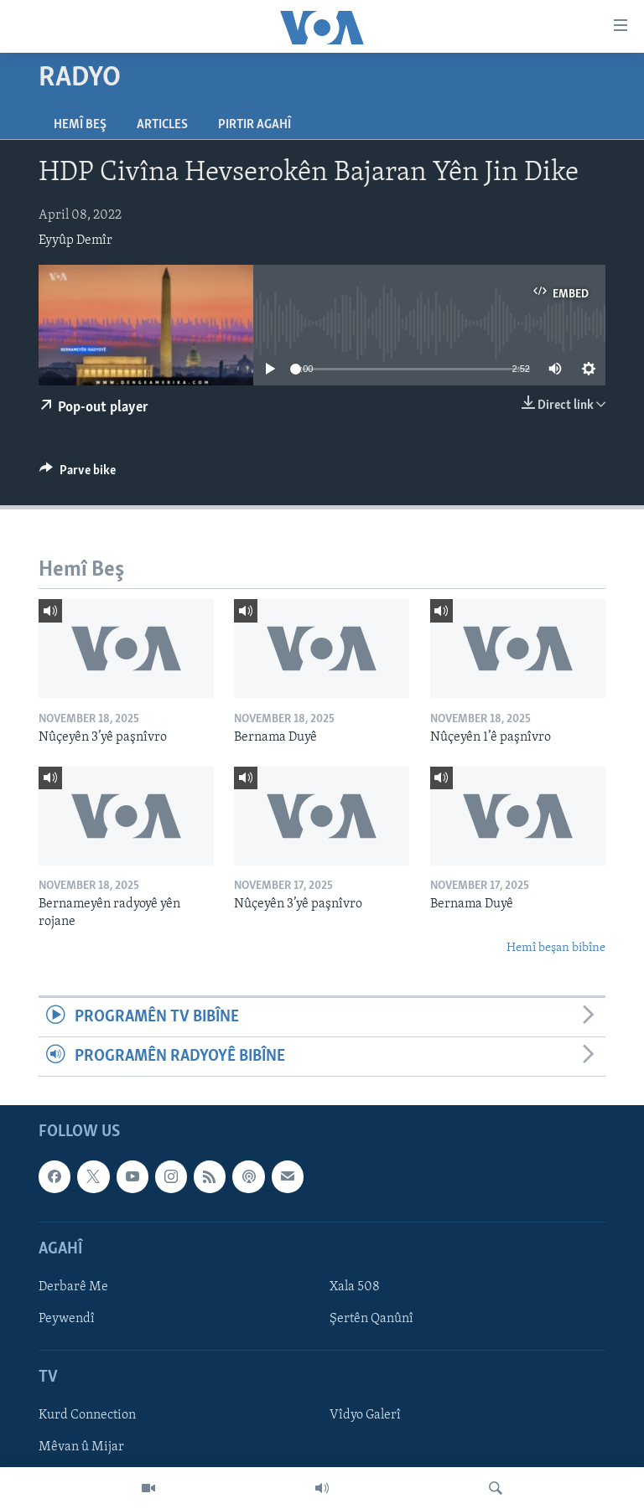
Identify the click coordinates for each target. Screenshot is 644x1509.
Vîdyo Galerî (365, 1416)
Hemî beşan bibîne (555, 948)
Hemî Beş (80, 125)
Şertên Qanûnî (371, 1319)
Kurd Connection (87, 1416)
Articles (162, 125)
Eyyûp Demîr (75, 240)
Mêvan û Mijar (81, 1448)
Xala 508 (355, 1287)
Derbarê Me (73, 1287)
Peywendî (67, 1319)
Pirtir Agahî (254, 125)
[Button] (77, 474)
